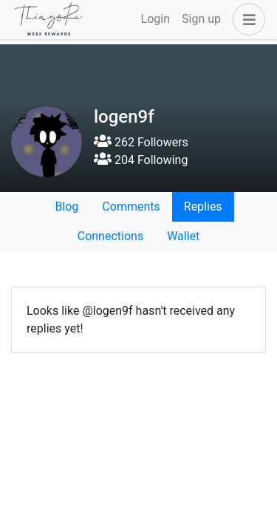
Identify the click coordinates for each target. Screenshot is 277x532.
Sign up (201, 19)
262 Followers (141, 142)
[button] (246, 19)
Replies (203, 207)
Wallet (183, 236)
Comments (131, 207)
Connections (110, 236)
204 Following (141, 160)
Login (155, 19)
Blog (66, 207)
